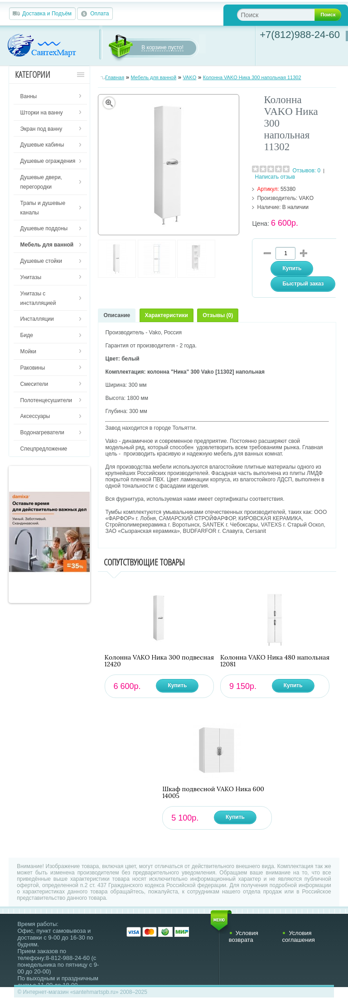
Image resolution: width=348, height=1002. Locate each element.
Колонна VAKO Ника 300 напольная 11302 (252, 77)
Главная (114, 77)
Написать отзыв (275, 177)
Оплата (99, 13)
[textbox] (283, 15)
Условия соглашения (298, 936)
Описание (116, 315)
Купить (177, 685)
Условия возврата (243, 936)
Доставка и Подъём (47, 13)
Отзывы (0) (218, 315)
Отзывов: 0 (307, 170)
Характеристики (166, 315)
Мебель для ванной (154, 77)
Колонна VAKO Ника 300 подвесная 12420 (159, 661)
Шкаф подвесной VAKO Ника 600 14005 (213, 792)
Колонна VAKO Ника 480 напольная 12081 (274, 661)
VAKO (190, 77)
